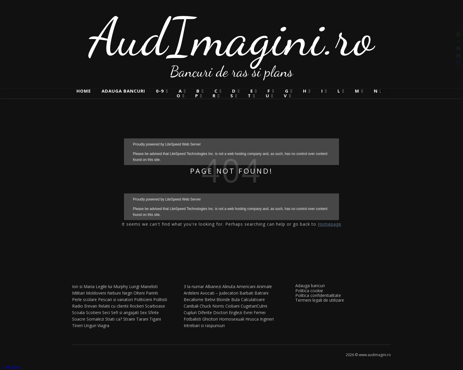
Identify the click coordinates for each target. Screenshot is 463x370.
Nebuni (114, 293)
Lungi (134, 286)
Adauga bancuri (123, 90)
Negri (127, 293)
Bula (235, 299)
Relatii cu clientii (113, 306)
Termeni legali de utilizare (319, 300)
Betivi (210, 299)
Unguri (90, 325)
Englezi (235, 312)
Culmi (262, 306)
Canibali (191, 306)
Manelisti (149, 286)
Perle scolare (84, 299)
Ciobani (232, 306)
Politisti (160, 299)
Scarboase (155, 306)
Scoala (78, 312)
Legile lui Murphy (112, 286)
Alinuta (228, 286)
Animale (264, 286)
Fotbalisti (192, 319)
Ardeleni (191, 293)
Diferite (205, 312)
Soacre (78, 319)
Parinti (152, 293)
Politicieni (143, 299)
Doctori (220, 312)
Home (83, 90)
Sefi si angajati (125, 312)
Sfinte (153, 312)
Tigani (155, 319)
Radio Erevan (84, 306)
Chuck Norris (212, 306)
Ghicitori (210, 319)
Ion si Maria (83, 286)
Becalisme (193, 299)
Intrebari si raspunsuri (204, 325)
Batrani (261, 293)
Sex (143, 312)
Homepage (329, 224)
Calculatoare (253, 299)
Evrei (247, 312)
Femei (259, 312)
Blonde (223, 299)
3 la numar (194, 286)
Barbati (246, 293)
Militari (78, 293)
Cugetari (249, 306)
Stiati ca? (113, 319)
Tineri (77, 325)
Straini (129, 319)
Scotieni (93, 312)
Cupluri (190, 312)
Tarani (142, 319)
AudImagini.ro (231, 37)
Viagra (103, 325)
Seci (106, 312)
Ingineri (267, 319)
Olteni (139, 293)
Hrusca (252, 319)
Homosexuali (231, 319)
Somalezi (95, 319)
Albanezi (213, 286)
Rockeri (137, 306)
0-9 (160, 91)
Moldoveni (96, 293)
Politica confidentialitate (318, 295)
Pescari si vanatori (115, 299)
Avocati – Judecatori (219, 293)
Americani (246, 286)
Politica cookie (309, 290)
